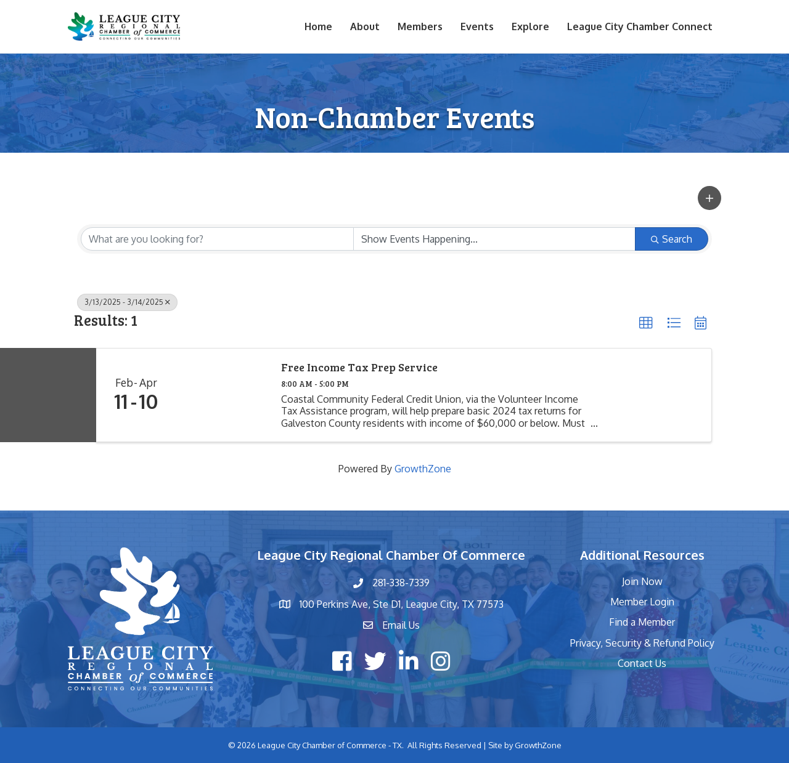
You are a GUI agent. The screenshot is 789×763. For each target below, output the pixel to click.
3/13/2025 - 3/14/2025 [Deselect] (127, 302)
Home (318, 26)
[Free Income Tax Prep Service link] (222, 395)
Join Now (642, 581)
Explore (530, 26)
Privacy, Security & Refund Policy (642, 643)
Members (420, 26)
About (365, 26)
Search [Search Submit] (671, 239)
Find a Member (642, 622)
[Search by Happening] (494, 239)
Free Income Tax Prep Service (359, 367)
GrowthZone (422, 468)
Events (477, 26)
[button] (709, 198)
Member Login (642, 601)
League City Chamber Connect (640, 26)
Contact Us (642, 663)
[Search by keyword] (217, 239)
